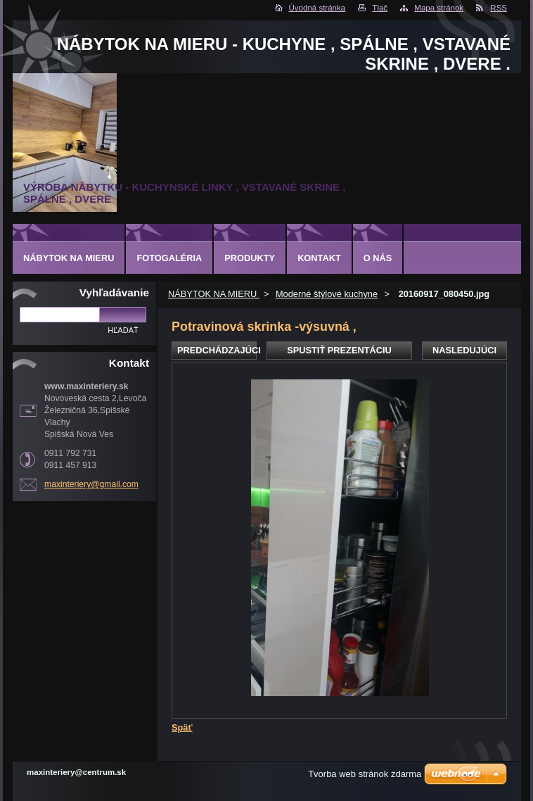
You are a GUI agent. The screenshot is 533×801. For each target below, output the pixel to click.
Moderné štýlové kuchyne (327, 294)
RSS (498, 8)
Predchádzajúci (217, 350)
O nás (378, 258)
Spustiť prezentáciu (339, 350)
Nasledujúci (464, 350)
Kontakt (319, 258)
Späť (182, 727)
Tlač (379, 8)
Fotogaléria (169, 258)
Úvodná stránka (317, 8)
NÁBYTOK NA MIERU (213, 294)
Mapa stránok (438, 8)
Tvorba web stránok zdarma (364, 774)
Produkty (249, 258)
